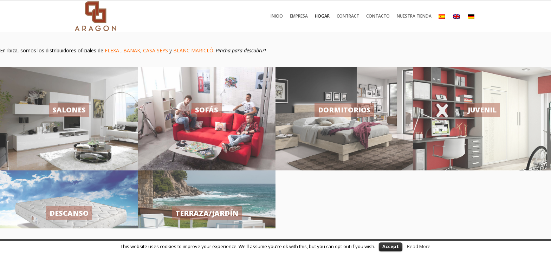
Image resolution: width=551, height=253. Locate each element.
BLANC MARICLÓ (193, 50)
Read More (418, 246)
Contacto (378, 16)
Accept (390, 246)
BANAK (131, 50)
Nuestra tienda (414, 16)
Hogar (322, 16)
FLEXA (113, 50)
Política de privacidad (94, 199)
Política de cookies (139, 199)
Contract (348, 16)
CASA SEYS (155, 50)
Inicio (277, 16)
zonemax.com (464, 199)
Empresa (299, 16)
